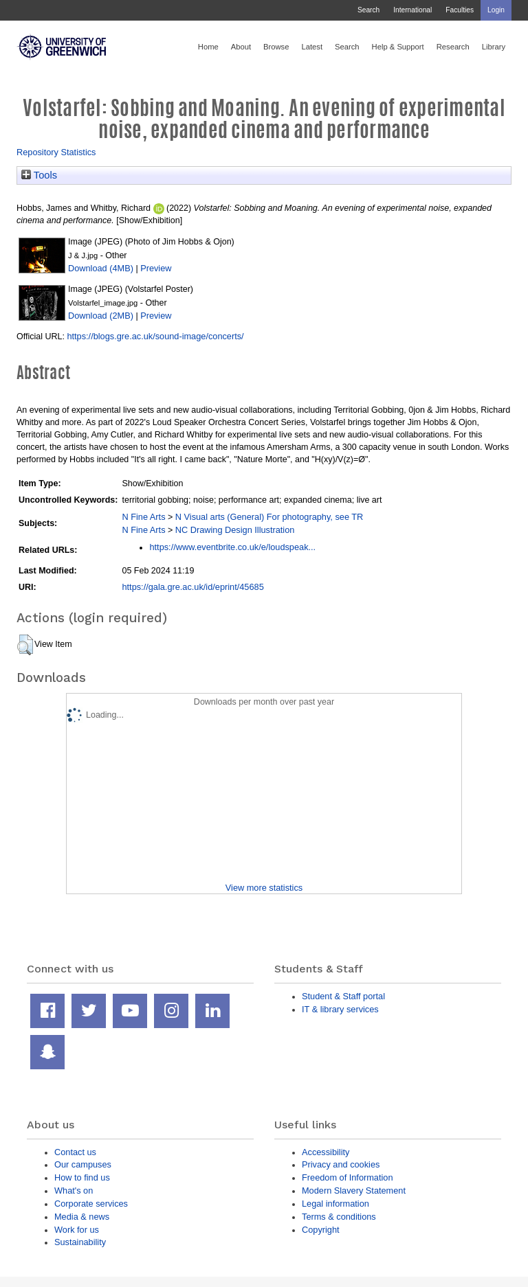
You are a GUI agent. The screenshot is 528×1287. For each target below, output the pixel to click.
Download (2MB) (100, 315)
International (412, 10)
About (241, 47)
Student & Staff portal (343, 996)
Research (453, 47)
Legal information (335, 1203)
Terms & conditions (339, 1216)
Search (369, 10)
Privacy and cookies (341, 1164)
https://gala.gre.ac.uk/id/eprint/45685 (192, 587)
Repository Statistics (56, 152)
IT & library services (340, 1009)
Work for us (76, 1230)
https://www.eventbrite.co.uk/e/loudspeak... (232, 547)
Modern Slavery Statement (354, 1190)
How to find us (82, 1177)
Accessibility (325, 1152)
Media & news (81, 1216)
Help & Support (398, 47)
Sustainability (80, 1242)
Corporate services (91, 1203)
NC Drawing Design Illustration (235, 530)
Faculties (460, 10)
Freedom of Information (347, 1177)
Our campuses (82, 1164)
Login (496, 10)
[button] (25, 645)
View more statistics (264, 887)
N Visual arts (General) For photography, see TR (269, 517)
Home (208, 47)
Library (493, 47)
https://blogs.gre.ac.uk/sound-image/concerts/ (155, 336)
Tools (39, 175)
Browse (276, 47)
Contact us (75, 1152)
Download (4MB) (100, 268)
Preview (155, 268)
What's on (73, 1190)
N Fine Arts (143, 517)
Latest (311, 47)
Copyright (321, 1230)
